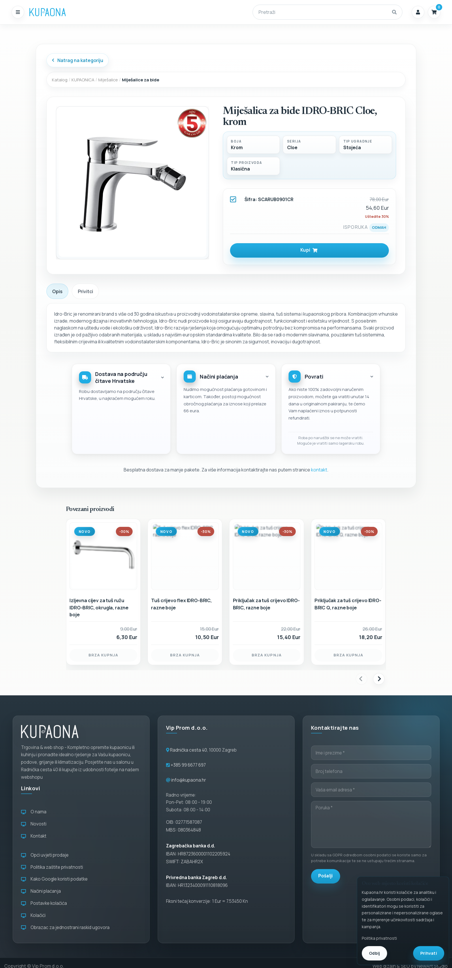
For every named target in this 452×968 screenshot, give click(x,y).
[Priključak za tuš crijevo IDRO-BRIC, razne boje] (267, 583)
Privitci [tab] (85, 291)
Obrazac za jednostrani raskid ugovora (65, 927)
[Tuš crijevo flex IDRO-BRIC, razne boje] (185, 583)
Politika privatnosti (379, 938)
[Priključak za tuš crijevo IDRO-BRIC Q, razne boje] (348, 583)
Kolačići (33, 915)
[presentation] (361, 679)
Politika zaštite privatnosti (52, 867)
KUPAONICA (82, 80)
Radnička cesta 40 (188, 750)
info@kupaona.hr (188, 780)
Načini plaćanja (41, 891)
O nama (33, 812)
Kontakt (33, 836)
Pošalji (325, 876)
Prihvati (428, 953)
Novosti (33, 824)
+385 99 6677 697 (188, 765)
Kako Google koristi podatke (54, 879)
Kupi (308, 250)
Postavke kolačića (44, 903)
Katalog (59, 80)
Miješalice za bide (140, 80)
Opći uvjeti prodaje (45, 855)
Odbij (374, 953)
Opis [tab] (57, 291)
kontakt (319, 470)
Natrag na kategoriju (77, 60)
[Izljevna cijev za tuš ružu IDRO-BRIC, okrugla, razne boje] (103, 583)
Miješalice (108, 80)
